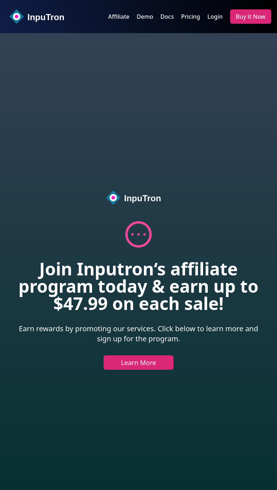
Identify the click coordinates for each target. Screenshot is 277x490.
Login (215, 17)
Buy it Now (251, 17)
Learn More (138, 362)
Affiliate (118, 17)
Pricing (190, 17)
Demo (145, 17)
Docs (167, 17)
